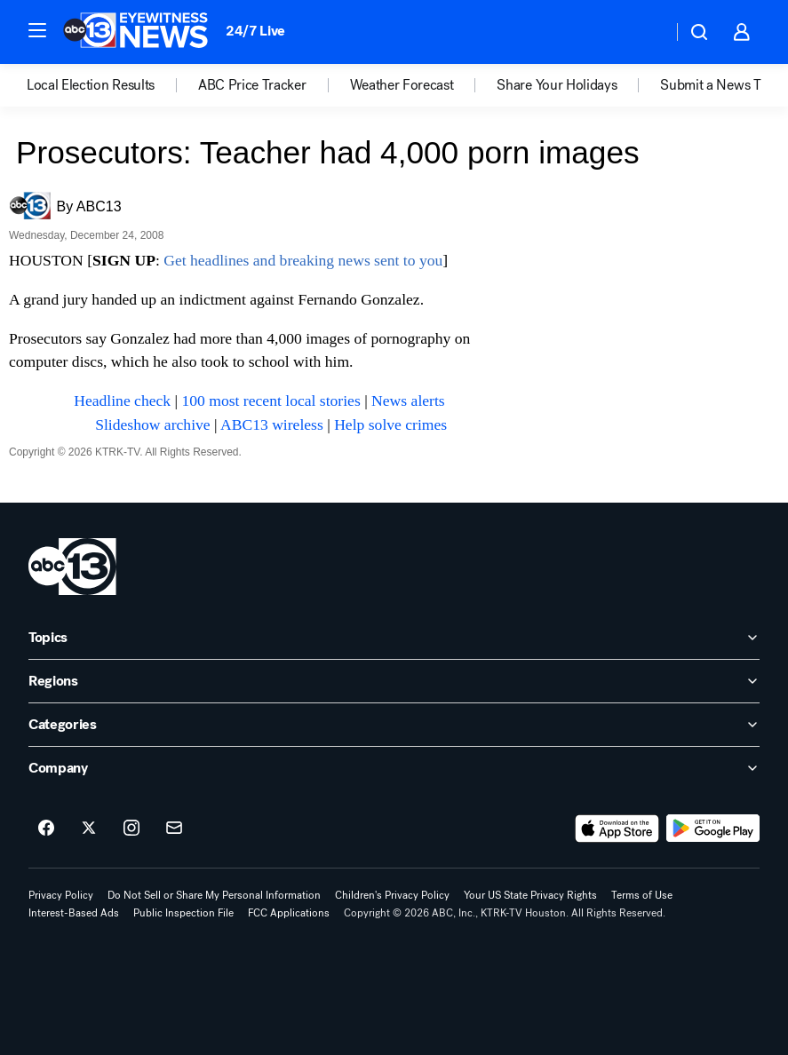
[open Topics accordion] (394, 638)
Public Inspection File (183, 913)
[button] (37, 30)
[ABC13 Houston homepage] (135, 32)
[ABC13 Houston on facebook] (46, 828)
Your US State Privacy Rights (530, 895)
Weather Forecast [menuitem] (402, 85)
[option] (112, 85)
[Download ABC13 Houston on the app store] (617, 828)
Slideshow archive (152, 424)
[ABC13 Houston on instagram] (131, 828)
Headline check (122, 400)
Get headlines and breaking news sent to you (302, 260)
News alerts (408, 400)
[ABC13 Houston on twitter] (89, 828)
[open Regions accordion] (394, 681)
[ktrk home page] (72, 566)
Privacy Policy (60, 895)
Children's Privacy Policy (392, 895)
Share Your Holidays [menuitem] (557, 85)
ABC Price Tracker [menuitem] (252, 85)
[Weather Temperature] (644, 32)
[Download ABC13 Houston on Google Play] (713, 828)
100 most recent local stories (270, 400)
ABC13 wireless (271, 424)
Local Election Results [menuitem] (91, 85)
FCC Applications (289, 913)
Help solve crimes (390, 424)
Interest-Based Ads (73, 913)
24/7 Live (255, 30)
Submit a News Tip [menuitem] (716, 85)
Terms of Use (642, 895)
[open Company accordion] (394, 768)
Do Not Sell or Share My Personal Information (214, 895)
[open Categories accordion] (394, 725)
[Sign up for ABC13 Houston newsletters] (174, 828)
